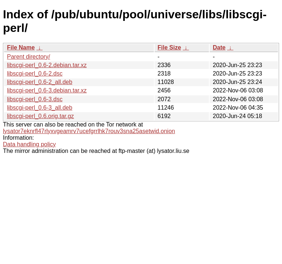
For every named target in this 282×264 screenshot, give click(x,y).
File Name (21, 47)
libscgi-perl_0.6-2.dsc (34, 73)
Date (219, 47)
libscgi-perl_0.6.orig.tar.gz (40, 116)
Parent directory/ (28, 57)
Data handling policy (29, 144)
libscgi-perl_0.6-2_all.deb (39, 82)
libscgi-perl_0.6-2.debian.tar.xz (47, 65)
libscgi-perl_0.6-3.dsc (34, 99)
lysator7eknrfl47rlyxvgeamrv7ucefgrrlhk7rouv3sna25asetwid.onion (89, 131)
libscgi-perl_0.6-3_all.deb (39, 107)
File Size (169, 47)
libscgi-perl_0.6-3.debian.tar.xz (47, 90)
